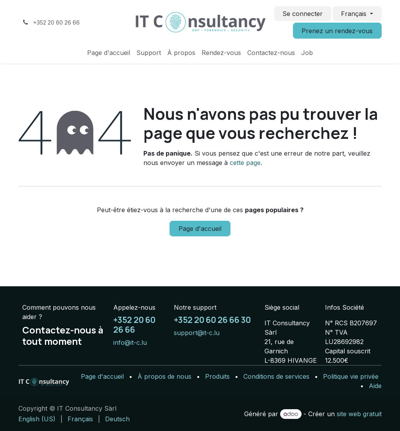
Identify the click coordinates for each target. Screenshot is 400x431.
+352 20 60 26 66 (134, 324)
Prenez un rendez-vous (337, 31)
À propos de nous (164, 376)
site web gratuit (359, 414)
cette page (245, 163)
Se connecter (302, 14)
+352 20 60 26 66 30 (212, 319)
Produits (217, 376)
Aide (375, 386)
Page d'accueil (200, 228)
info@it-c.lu (130, 342)
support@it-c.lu (197, 333)
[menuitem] (108, 52)
